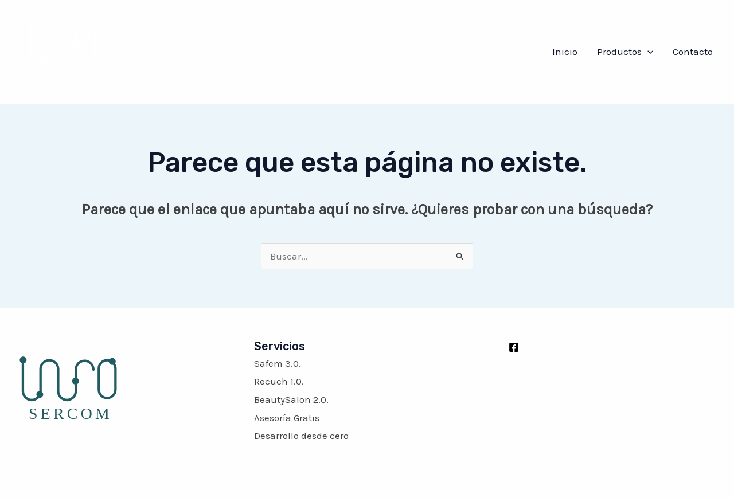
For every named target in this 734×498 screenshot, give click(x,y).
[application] (647, 52)
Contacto (693, 51)
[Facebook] (514, 347)
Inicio (564, 51)
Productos (625, 52)
